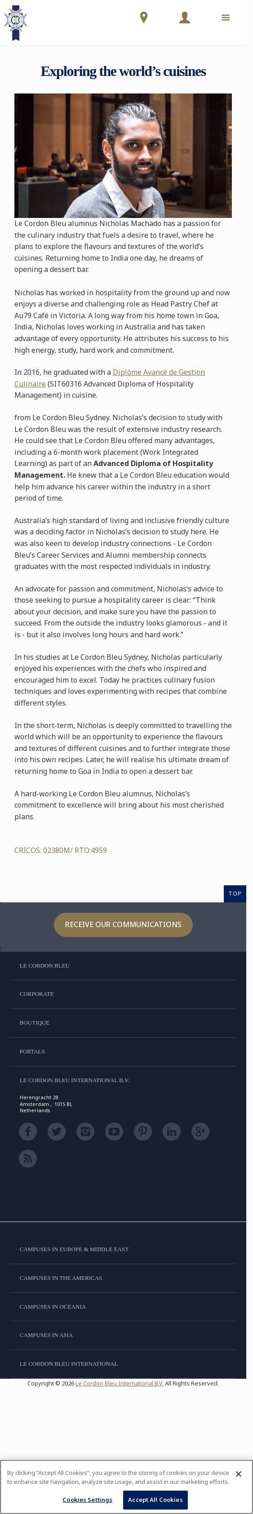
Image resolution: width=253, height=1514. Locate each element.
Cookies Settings (87, 1500)
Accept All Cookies (155, 1500)
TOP (235, 893)
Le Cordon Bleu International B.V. (119, 1383)
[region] (126, 1487)
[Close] (239, 1474)
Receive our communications (123, 924)
